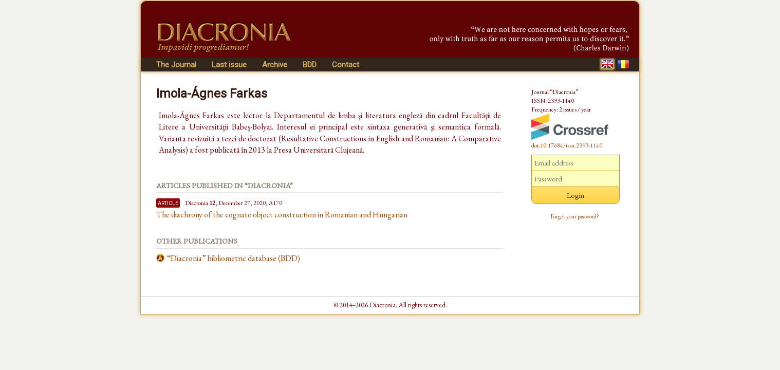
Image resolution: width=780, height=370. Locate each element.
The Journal (176, 64)
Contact (345, 64)
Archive (274, 64)
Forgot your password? (575, 216)
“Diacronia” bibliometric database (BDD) (233, 258)
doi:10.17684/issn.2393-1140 (566, 145)
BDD (310, 64)
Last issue (229, 64)
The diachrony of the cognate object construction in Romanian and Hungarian (281, 214)
